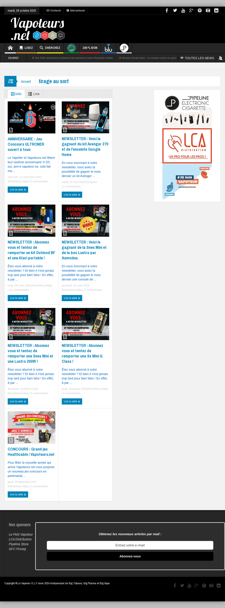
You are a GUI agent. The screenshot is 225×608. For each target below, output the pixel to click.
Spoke (93, 182)
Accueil (26, 81)
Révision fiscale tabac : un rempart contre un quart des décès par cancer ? (162, 58)
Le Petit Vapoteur (21, 534)
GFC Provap (17, 548)
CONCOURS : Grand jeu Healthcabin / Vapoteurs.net (31, 451)
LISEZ (26, 48)
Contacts (54, 10)
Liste (33, 93)
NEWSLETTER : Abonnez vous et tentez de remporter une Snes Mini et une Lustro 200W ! (30, 353)
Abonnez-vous (130, 556)
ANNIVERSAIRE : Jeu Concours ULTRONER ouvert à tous (26, 144)
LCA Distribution (20, 539)
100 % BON (90, 49)
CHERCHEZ (50, 48)
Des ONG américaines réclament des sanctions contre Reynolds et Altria (74, 58)
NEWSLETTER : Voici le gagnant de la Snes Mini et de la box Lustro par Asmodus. (84, 249)
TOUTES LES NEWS (197, 58)
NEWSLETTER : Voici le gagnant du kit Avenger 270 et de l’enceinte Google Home (85, 146)
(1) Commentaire (18, 289)
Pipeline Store (19, 543)
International (75, 10)
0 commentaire (39, 181)
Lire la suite (18, 190)
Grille (15, 93)
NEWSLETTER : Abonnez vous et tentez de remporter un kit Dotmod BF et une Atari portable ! (31, 249)
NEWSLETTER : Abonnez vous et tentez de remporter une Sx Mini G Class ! (82, 353)
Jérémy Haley (21, 181)
